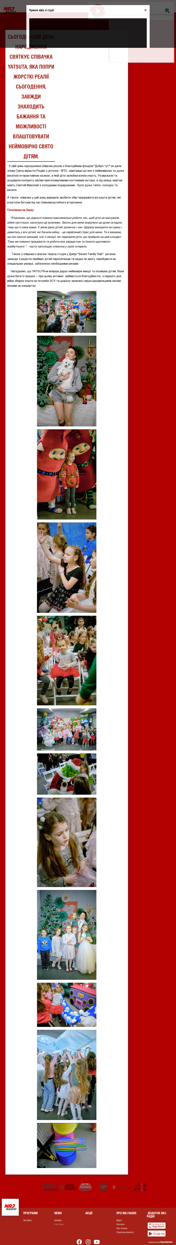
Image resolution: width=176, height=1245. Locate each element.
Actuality (58, 1220)
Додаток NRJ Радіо (156, 1214)
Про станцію (121, 1228)
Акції (88, 1213)
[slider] (124, 15)
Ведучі (119, 1220)
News (58, 1213)
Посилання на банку (20, 210)
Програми (30, 1213)
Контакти (120, 1224)
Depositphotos (166, 1242)
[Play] (98, 11)
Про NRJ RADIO (126, 1213)
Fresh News (59, 1224)
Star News (27, 1220)
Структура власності (125, 1232)
